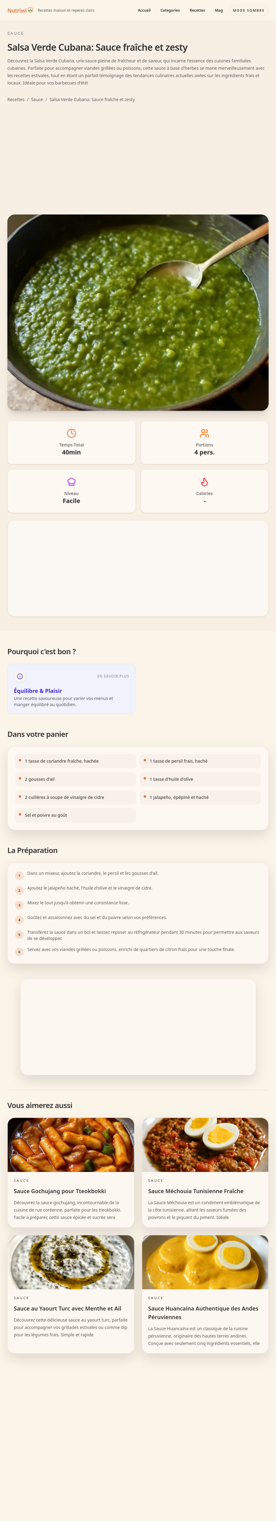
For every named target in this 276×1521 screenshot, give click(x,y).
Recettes (197, 10)
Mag (219, 10)
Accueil (144, 10)
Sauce (37, 99)
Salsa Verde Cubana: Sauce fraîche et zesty (92, 99)
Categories (170, 10)
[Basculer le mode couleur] (249, 10)
